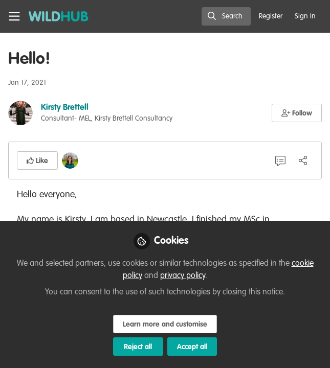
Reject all (138, 347)
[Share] (303, 160)
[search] (226, 16)
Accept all (192, 347)
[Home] (59, 16)
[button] (297, 113)
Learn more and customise (165, 324)
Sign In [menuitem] (305, 16)
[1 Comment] (280, 160)
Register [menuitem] (270, 16)
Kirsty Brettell (65, 108)
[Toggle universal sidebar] (14, 16)
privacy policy (182, 276)
